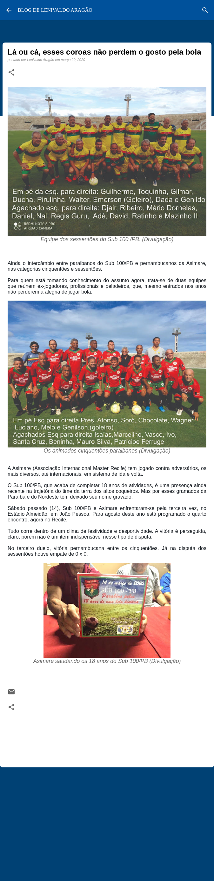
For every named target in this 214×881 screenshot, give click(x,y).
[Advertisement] (107, 821)
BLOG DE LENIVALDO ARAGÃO (55, 10)
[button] (11, 73)
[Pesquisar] (205, 10)
